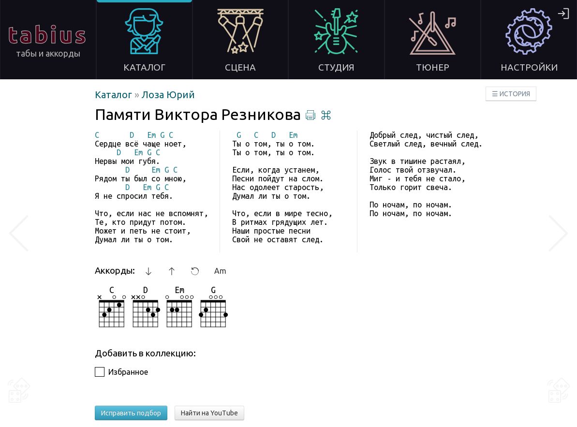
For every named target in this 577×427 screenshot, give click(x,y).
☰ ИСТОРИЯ (511, 94)
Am (220, 270)
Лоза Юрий (168, 94)
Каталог (114, 94)
